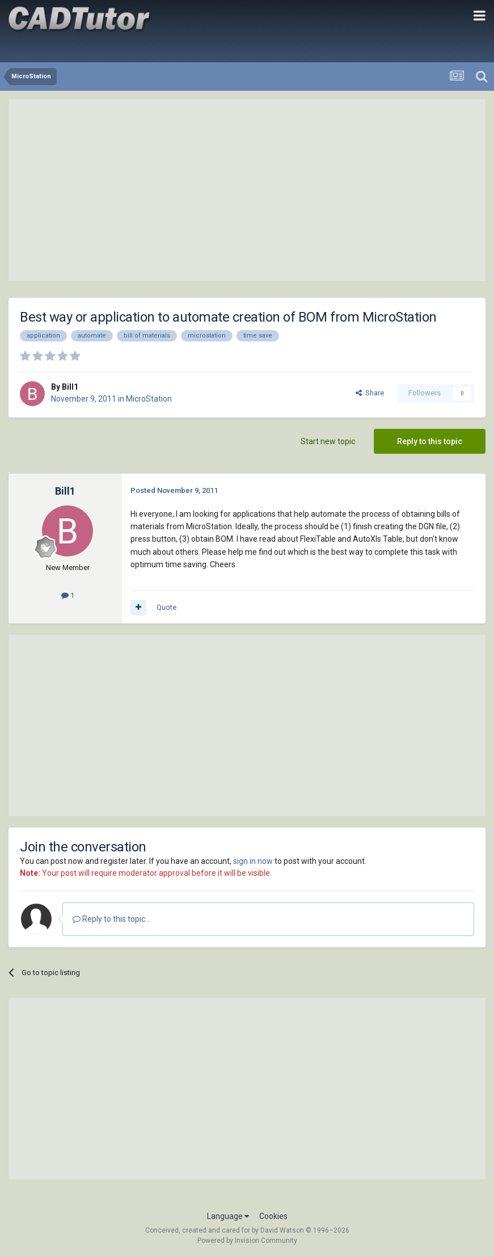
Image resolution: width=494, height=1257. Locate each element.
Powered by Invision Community (247, 1241)
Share (370, 393)
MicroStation (149, 398)
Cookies (273, 1216)
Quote (166, 607)
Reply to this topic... (111, 918)
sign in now (253, 861)
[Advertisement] (247, 190)
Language (228, 1216)
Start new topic (328, 441)
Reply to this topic (429, 441)
